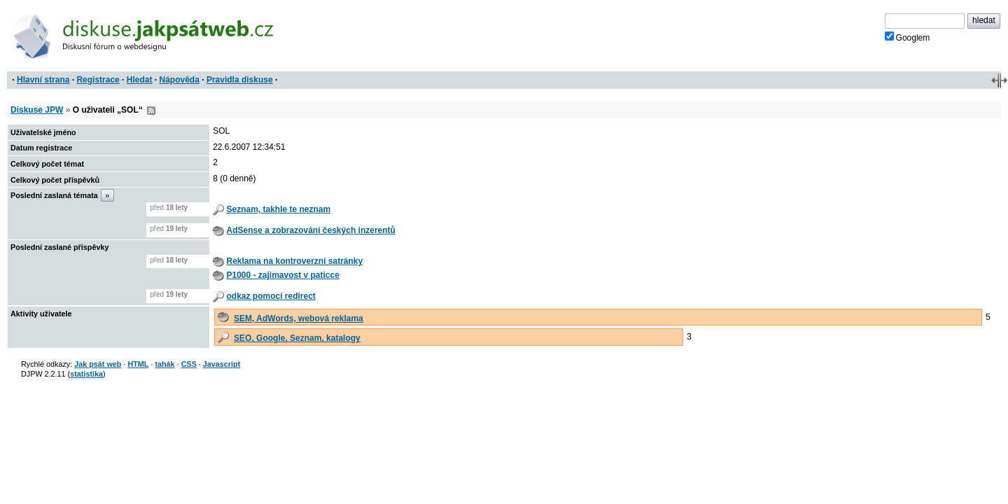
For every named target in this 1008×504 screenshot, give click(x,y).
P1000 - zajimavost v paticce (282, 275)
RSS (151, 110)
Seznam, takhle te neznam (278, 209)
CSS (189, 364)
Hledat (140, 80)
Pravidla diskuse (239, 80)
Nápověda (180, 80)
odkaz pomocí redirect (270, 296)
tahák (164, 364)
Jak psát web (97, 364)
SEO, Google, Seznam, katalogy (297, 338)
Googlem (907, 37)
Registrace (97, 80)
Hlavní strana (43, 80)
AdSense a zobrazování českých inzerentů (310, 230)
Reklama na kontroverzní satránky (294, 261)
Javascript (221, 364)
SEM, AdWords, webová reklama (298, 318)
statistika (86, 374)
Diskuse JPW (36, 110)
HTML (137, 364)
